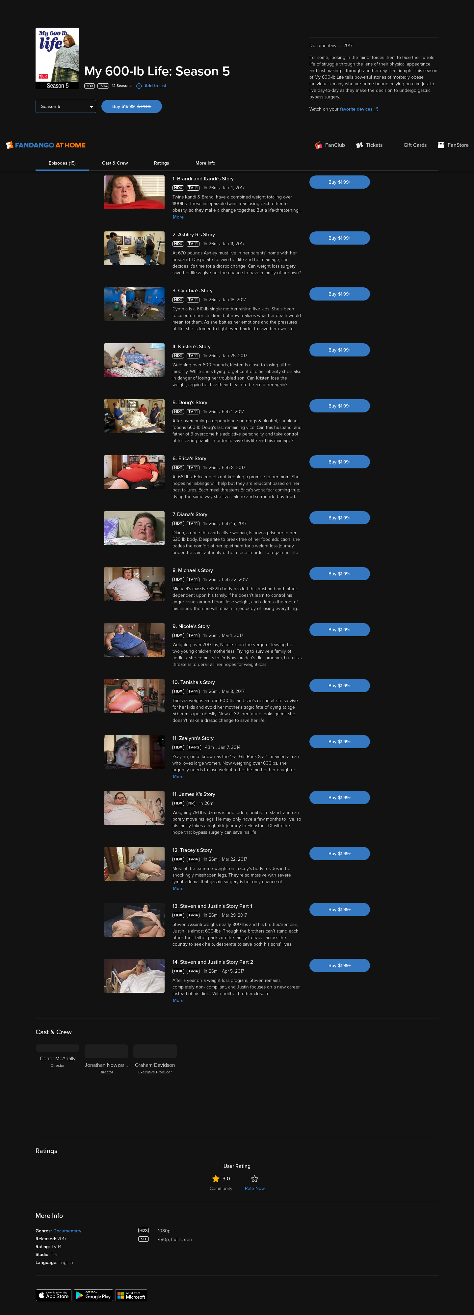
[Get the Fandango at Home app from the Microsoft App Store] (131, 1177)
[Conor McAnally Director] (58, 967)
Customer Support (284, 1235)
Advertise (275, 1266)
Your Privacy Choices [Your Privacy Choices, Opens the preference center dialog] (339, 1293)
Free (40, 1245)
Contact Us (277, 1255)
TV (38, 1235)
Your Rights (187, 1286)
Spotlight (45, 1215)
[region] (237, 1293)
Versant (59, 1280)
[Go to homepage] (45, 10)
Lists (193, 1215)
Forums (273, 1245)
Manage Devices (129, 1245)
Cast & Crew (115, 28)
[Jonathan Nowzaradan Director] (106, 967)
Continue (388, 1293)
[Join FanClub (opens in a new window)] (329, 10)
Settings (121, 1235)
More (178, 99)
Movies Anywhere (207, 1245)
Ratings (161, 28)
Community (221, 1070)
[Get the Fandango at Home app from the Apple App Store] (54, 1177)
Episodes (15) (62, 28)
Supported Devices (285, 1225)
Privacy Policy (225, 1280)
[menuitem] (410, 10)
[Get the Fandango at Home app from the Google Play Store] (93, 1177)
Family (195, 1225)
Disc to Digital (203, 1235)
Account (121, 1225)
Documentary (67, 1113)
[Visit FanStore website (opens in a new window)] (453, 10)
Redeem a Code (129, 1255)
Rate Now (255, 1070)
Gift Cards (198, 1255)
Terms (131, 1280)
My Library (123, 1215)
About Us (275, 1215)
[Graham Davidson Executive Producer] (155, 967)
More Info (205, 28)
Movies (43, 1225)
